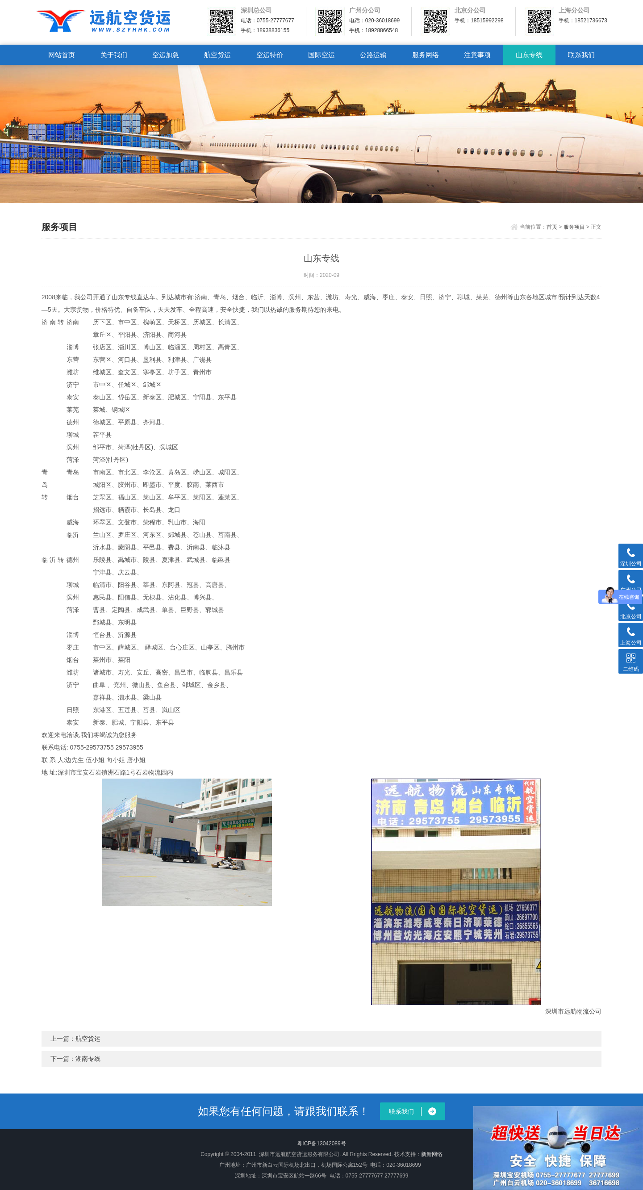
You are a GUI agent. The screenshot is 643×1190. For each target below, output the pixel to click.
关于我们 (113, 55)
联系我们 (581, 55)
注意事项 (477, 55)
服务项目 (574, 227)
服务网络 (425, 55)
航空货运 (217, 55)
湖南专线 (87, 1058)
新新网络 (432, 1154)
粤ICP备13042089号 (321, 1143)
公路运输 (373, 55)
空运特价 (269, 55)
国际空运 (321, 55)
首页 (552, 227)
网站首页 (61, 55)
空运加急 (165, 55)
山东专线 (529, 55)
